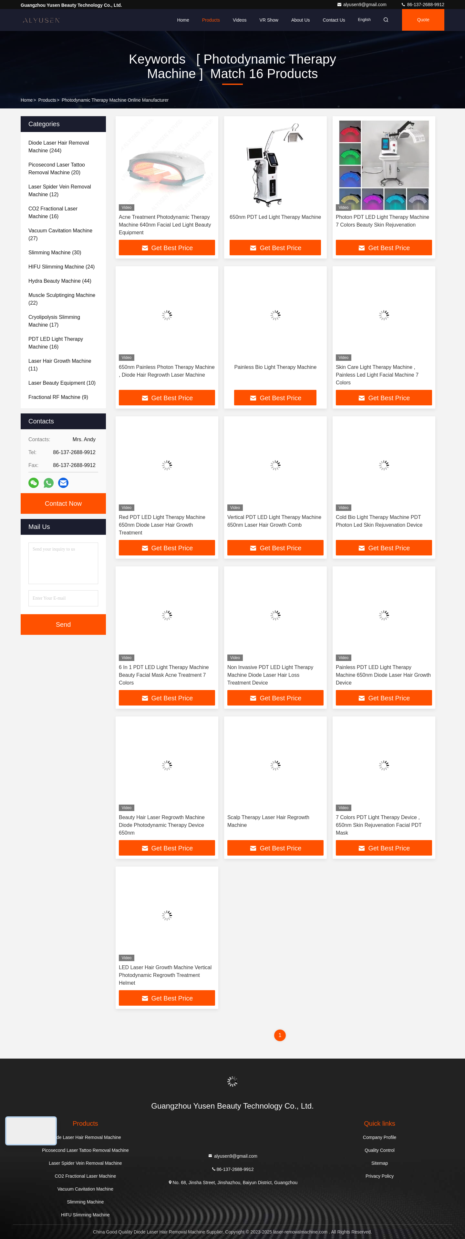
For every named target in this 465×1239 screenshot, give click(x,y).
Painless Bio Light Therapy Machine (275, 367)
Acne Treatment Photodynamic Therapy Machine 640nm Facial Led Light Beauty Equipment (165, 224)
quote (423, 20)
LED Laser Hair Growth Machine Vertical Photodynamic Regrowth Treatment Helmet (165, 975)
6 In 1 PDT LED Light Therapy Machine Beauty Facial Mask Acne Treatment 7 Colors (164, 675)
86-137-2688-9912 (422, 4)
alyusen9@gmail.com (362, 4)
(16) (53, 212)
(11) (59, 364)
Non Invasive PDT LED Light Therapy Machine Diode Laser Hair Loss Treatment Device (270, 675)
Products (209, 20)
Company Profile (380, 1137)
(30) (54, 252)
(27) (60, 234)
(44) (59, 281)
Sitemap (379, 1163)
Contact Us (332, 20)
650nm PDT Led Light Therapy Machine (275, 217)
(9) (58, 397)
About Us (298, 20)
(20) (56, 168)
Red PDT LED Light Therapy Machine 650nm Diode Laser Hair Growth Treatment (162, 524)
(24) (61, 266)
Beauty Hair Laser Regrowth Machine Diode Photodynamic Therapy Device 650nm (162, 825)
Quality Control (380, 1150)
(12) (59, 190)
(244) (58, 146)
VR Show (266, 20)
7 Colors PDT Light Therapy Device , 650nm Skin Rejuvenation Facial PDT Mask (379, 825)
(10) (62, 383)
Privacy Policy (380, 1176)
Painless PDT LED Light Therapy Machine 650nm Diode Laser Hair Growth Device (383, 675)
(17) (54, 321)
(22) (61, 299)
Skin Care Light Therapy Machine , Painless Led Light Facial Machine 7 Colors (377, 374)
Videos (238, 20)
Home (181, 20)
